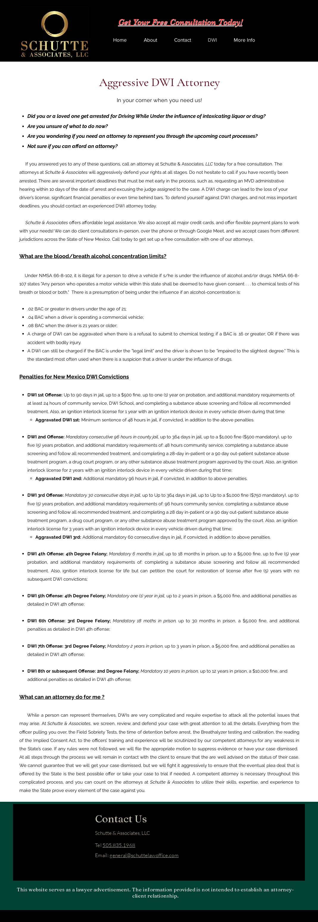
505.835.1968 (118, 845)
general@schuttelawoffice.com (144, 855)
